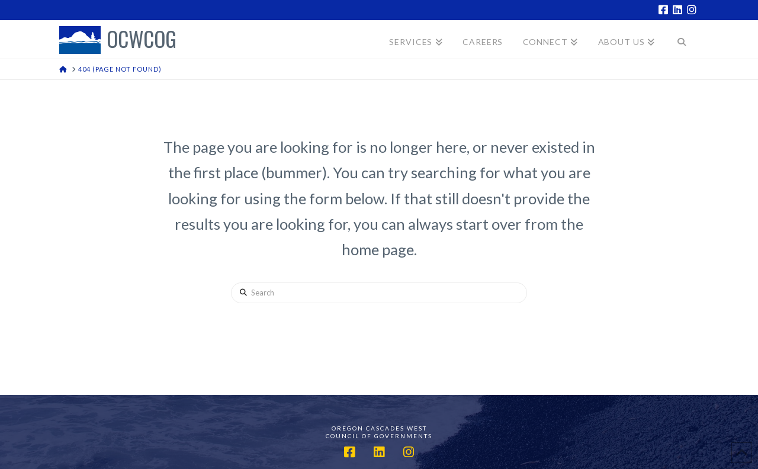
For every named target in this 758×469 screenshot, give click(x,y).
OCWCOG (141, 40)
